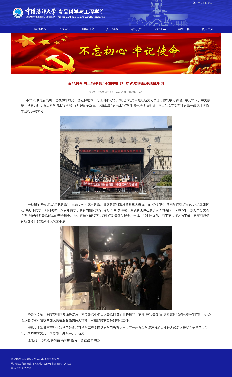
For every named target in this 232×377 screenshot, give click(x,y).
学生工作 (184, 29)
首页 (19, 29)
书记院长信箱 (205, 3)
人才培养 (112, 29)
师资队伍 (64, 29)
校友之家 (208, 29)
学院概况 (40, 29)
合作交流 (136, 29)
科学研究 (88, 29)
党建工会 (160, 29)
